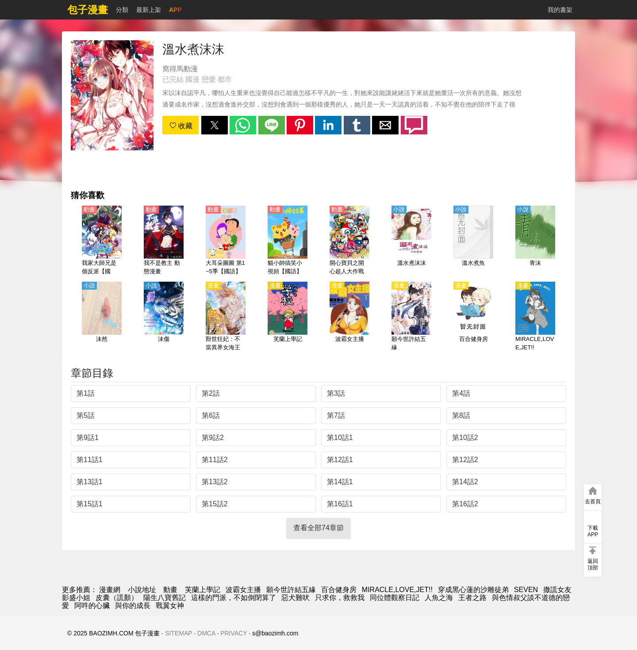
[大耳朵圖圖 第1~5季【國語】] (226, 241)
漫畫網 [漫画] (109, 589)
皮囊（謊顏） (117, 597)
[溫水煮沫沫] (411, 241)
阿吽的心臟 (92, 605)
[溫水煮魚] (473, 241)
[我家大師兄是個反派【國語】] (102, 241)
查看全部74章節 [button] (318, 527)
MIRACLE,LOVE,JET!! (397, 589)
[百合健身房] (473, 317)
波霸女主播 (243, 589)
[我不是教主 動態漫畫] (164, 241)
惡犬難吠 (295, 597)
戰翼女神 (170, 605)
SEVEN (526, 589)
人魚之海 (439, 597)
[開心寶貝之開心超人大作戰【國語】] (349, 241)
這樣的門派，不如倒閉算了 (233, 597)
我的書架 (560, 9)
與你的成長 (132, 605)
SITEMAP (178, 633)
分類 (122, 9)
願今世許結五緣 (291, 589)
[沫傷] (164, 317)
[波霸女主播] (349, 317)
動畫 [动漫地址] (170, 589)
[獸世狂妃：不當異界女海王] (226, 317)
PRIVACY (233, 633)
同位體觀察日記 (394, 597)
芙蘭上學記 (202, 589)
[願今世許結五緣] (411, 317)
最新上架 (148, 9)
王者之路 (472, 597)
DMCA (206, 633)
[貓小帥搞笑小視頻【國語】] (287, 241)
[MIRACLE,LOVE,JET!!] (535, 317)
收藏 (180, 126)
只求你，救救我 (340, 597)
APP (175, 9)
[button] (214, 125)
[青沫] (535, 241)
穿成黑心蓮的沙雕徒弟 (473, 589)
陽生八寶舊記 (164, 597)
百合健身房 (339, 589)
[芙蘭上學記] (287, 317)
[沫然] (102, 317)
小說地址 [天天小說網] (142, 589)
